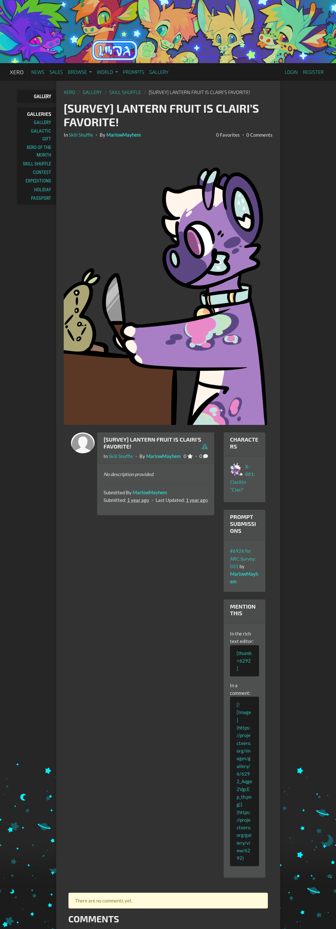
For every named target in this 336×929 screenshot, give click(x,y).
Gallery (158, 72)
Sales (56, 72)
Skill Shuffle (37, 164)
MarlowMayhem (123, 135)
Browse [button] (78, 72)
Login (291, 72)
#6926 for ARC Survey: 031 (243, 558)
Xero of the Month (39, 151)
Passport (41, 198)
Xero (17, 71)
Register (313, 72)
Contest (42, 172)
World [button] (105, 72)
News (37, 72)
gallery (92, 92)
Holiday (42, 190)
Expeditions (38, 181)
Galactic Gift (41, 134)
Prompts (133, 72)
